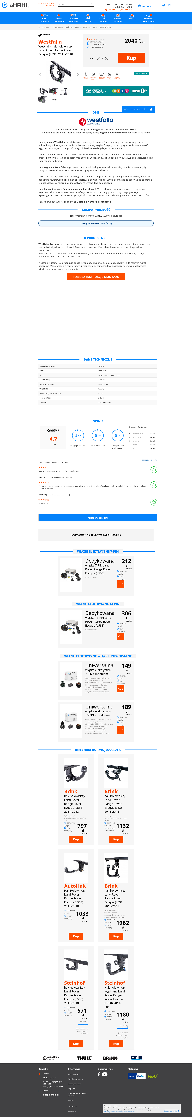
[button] (40, 75)
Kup (131, 57)
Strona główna (43, 27)
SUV (94, 27)
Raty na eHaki (73, 1074)
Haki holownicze (57, 27)
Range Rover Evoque (83, 27)
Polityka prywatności (75, 1079)
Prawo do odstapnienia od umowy (78, 1094)
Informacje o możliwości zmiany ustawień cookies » (119, 1111)
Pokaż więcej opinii (97, 517)
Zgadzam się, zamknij (171, 1111)
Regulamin (72, 1088)
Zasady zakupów (74, 1084)
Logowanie (72, 1111)
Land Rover (69, 27)
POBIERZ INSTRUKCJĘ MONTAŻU (96, 277)
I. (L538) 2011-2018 (104, 27)
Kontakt (71, 1100)
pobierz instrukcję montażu (138, 109)
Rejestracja (72, 1106)
